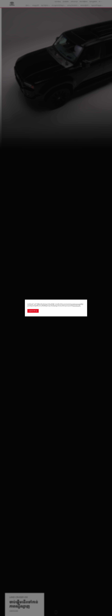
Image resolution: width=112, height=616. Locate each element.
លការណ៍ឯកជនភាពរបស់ (75, 304)
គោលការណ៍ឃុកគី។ (76, 305)
